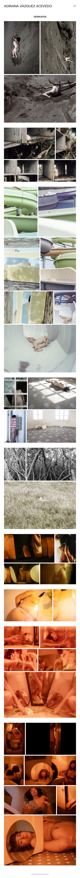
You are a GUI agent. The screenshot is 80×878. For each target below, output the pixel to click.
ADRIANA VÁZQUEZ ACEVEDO (28, 5)
